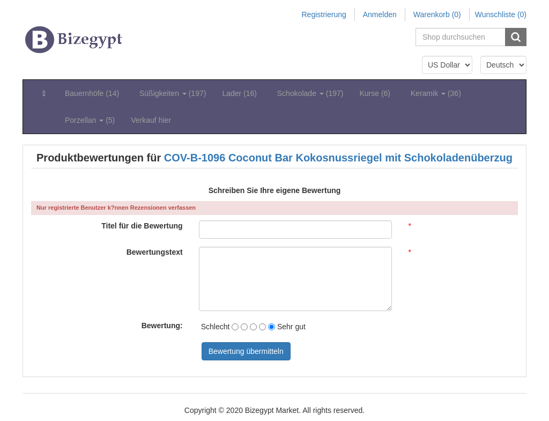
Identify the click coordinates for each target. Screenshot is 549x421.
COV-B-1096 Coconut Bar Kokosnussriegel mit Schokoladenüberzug (338, 158)
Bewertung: (162, 325)
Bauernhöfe (94, 93)
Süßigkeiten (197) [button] (172, 93)
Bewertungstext (155, 252)
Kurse (376, 93)
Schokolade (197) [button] (310, 93)
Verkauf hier (151, 120)
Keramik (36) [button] (436, 93)
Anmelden (380, 14)
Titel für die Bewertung (141, 225)
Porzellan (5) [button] (90, 120)
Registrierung (323, 14)
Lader (241, 93)
